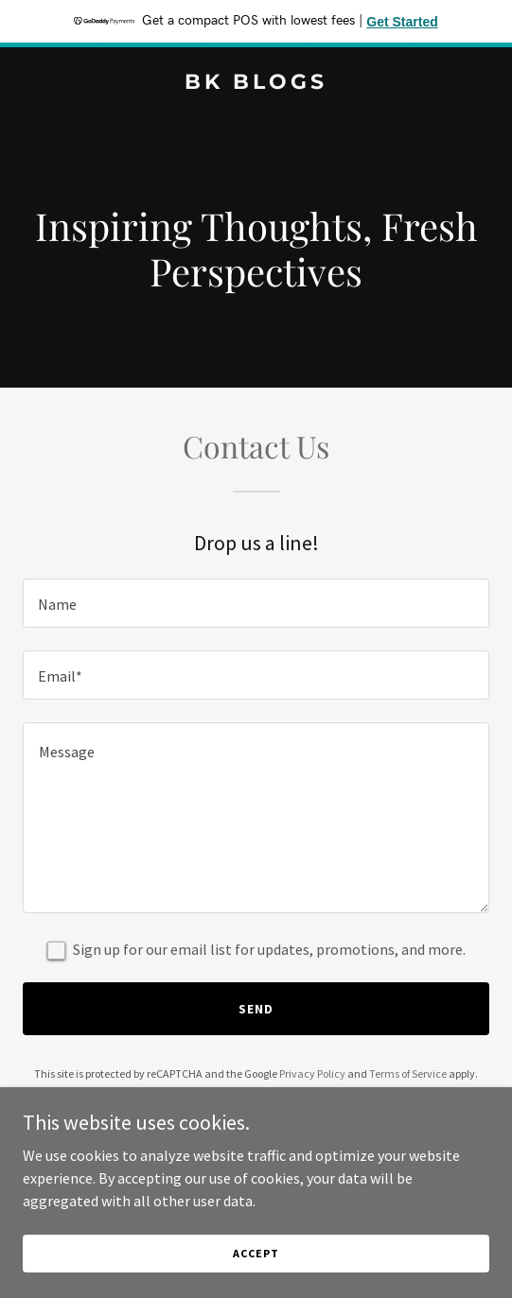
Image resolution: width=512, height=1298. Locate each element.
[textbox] (256, 603)
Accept (255, 1253)
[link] (256, 83)
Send (256, 1008)
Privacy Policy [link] (312, 1073)
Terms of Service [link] (408, 1073)
